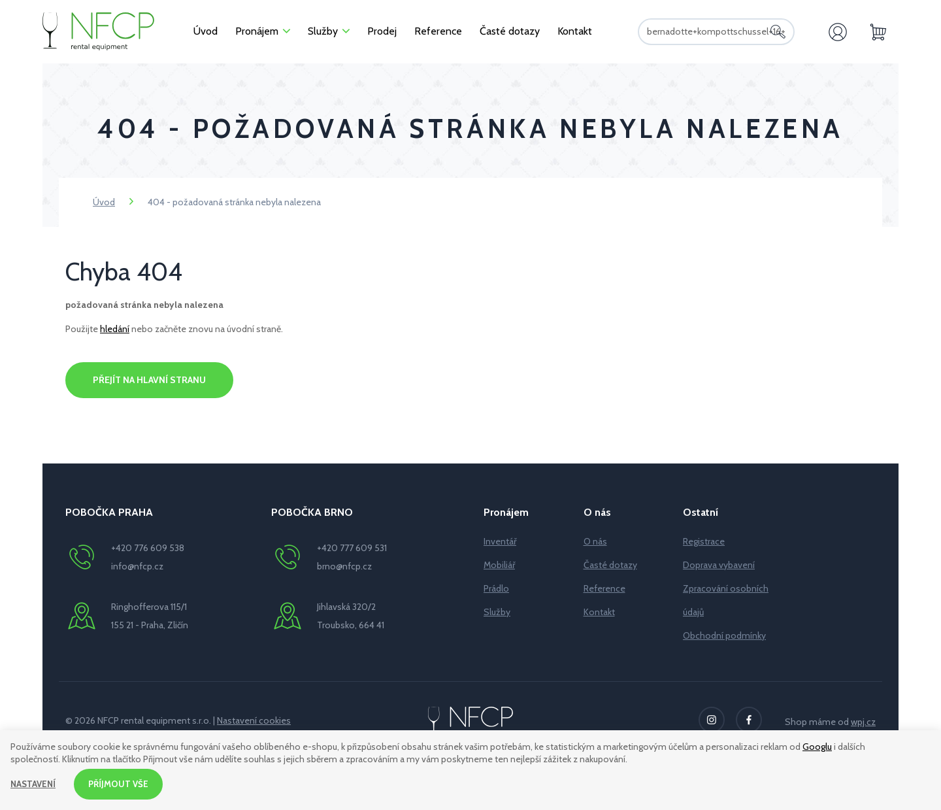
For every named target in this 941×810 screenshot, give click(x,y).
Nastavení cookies (254, 720)
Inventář (500, 541)
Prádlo (496, 588)
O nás (595, 541)
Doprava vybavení (719, 565)
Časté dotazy (610, 565)
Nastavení (34, 783)
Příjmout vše (122, 783)
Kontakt (599, 612)
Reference (604, 588)
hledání (114, 329)
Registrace (704, 541)
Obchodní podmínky (724, 635)
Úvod (104, 202)
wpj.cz (863, 722)
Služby (497, 612)
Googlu (817, 745)
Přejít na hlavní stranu (149, 380)
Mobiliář (499, 565)
